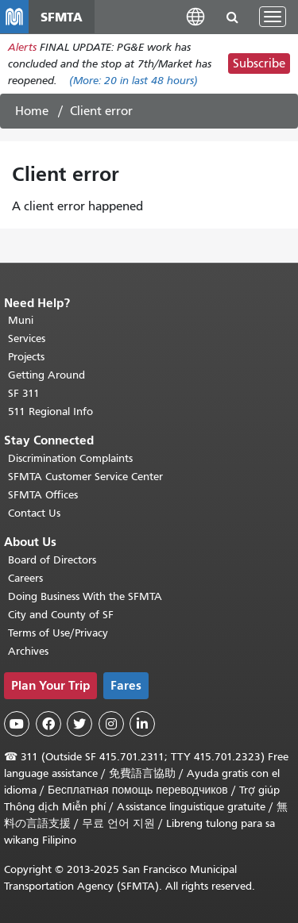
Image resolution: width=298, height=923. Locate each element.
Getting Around (46, 375)
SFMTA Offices (43, 495)
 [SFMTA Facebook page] (48, 723)
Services (26, 338)
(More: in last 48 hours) (133, 80)
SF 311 (24, 393)
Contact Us (34, 513)
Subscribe (259, 63)
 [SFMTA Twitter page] (79, 723)
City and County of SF (61, 614)
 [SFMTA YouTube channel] (17, 723)
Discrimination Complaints (70, 458)
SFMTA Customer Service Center (85, 476)
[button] (195, 16)
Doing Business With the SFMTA (85, 596)
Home (31, 111)
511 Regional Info (50, 411)
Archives (28, 651)
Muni (20, 320)
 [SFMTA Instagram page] (111, 723)
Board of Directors (52, 560)
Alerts (22, 47)
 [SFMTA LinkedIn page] (142, 723)
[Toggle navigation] (272, 16)
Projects (26, 356)
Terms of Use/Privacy (58, 633)
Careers (25, 578)
